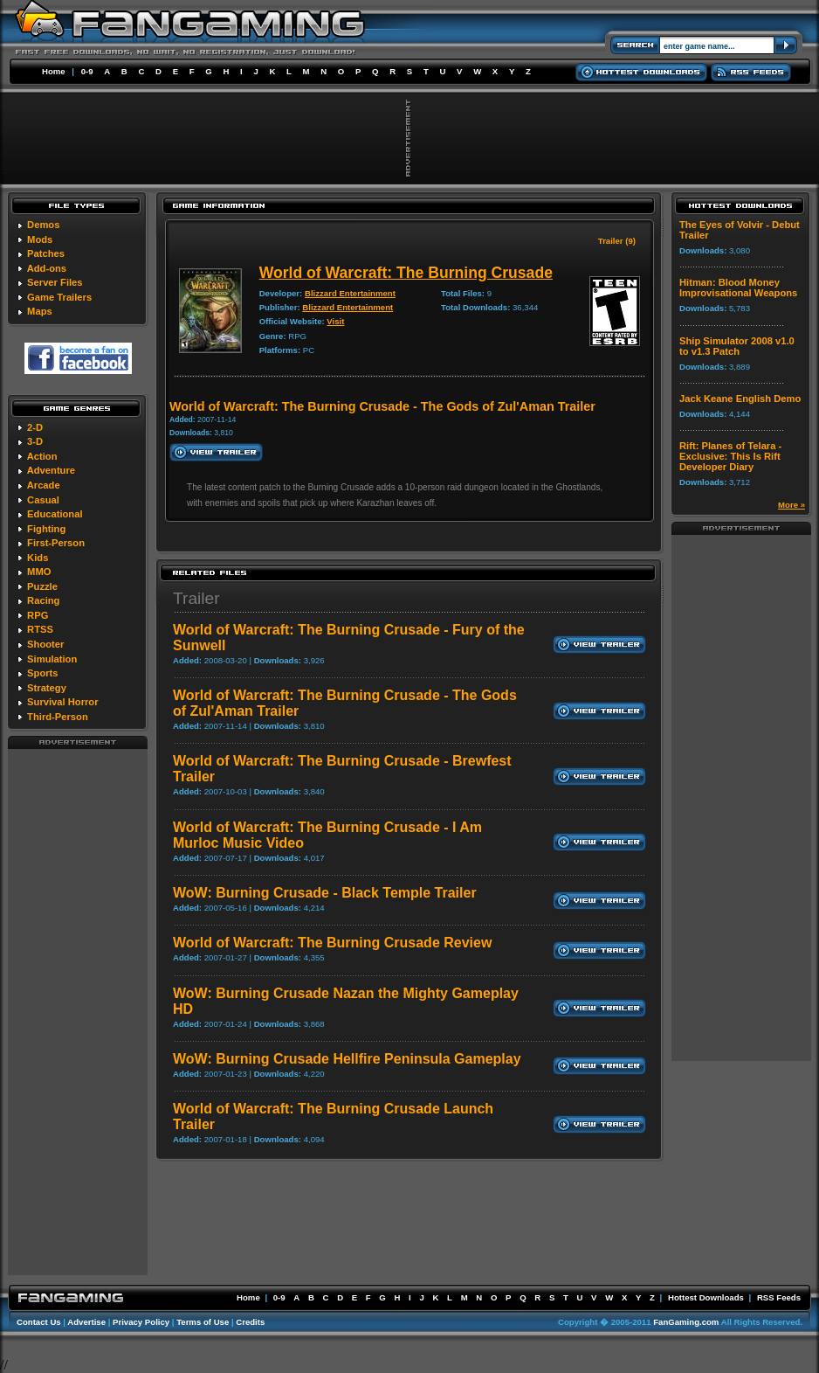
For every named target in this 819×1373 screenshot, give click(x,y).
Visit (335, 321)
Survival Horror (62, 702)
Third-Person (57, 716)
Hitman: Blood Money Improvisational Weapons (738, 287)
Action (42, 456)
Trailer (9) (617, 241)
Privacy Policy (141, 1322)
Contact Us (39, 1322)
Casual (43, 500)
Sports (42, 673)
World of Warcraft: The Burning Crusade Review (332, 942)
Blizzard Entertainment (350, 293)
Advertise (86, 1322)
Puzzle (42, 586)
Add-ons (46, 268)
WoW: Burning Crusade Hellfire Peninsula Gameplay (347, 1058)
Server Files (54, 282)
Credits (250, 1322)
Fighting (46, 529)
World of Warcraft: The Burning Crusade (406, 272)
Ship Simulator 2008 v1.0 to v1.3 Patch (737, 346)
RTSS (40, 629)
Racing (43, 600)
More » (791, 505)
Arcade (43, 485)
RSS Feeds (779, 1297)
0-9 (87, 71)
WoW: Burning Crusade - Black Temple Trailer (325, 892)
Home (53, 71)
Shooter (45, 644)
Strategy (46, 688)
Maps (39, 311)
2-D (35, 427)
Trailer (196, 598)
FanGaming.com (686, 1322)
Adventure (51, 470)
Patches (46, 253)
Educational (54, 514)
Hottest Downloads (706, 1297)
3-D (35, 441)
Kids (37, 557)
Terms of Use (202, 1322)
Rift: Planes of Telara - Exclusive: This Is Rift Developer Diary (730, 456)
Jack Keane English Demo (740, 398)
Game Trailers (59, 297)
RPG (37, 615)
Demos (43, 224)
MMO (39, 571)
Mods (39, 239)
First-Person (56, 542)
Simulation (52, 659)
